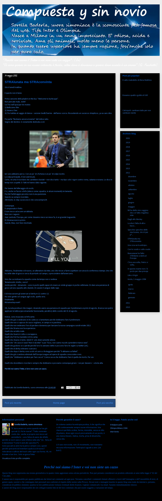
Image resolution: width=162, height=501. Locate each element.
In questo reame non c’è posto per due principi (138, 270)
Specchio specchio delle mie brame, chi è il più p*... (138, 232)
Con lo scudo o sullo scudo (139, 249)
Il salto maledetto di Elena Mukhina (137, 80)
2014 (128, 164)
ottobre (131, 185)
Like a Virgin (133, 275)
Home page (59, 403)
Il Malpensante (116, 425)
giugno (131, 203)
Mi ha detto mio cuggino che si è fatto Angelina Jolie (138, 213)
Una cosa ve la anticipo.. (138, 245)
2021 (128, 138)
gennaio (131, 298)
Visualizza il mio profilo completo (16, 458)
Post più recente (13, 403)
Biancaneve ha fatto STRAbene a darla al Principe (137, 256)
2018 (128, 147)
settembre (132, 190)
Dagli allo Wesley (135, 219)
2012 (128, 173)
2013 (128, 168)
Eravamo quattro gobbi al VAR (135, 95)
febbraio (132, 293)
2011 (128, 303)
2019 (128, 143)
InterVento (114, 432)
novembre (132, 181)
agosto (131, 194)
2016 (128, 156)
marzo (131, 289)
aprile (130, 285)
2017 (128, 151)
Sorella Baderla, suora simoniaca (28, 425)
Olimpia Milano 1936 (118, 428)
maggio (131, 207)
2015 (128, 160)
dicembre (132, 177)
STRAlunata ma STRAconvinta (134, 240)
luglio (130, 198)
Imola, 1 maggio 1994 (137, 279)
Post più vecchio (104, 403)
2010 (128, 307)
